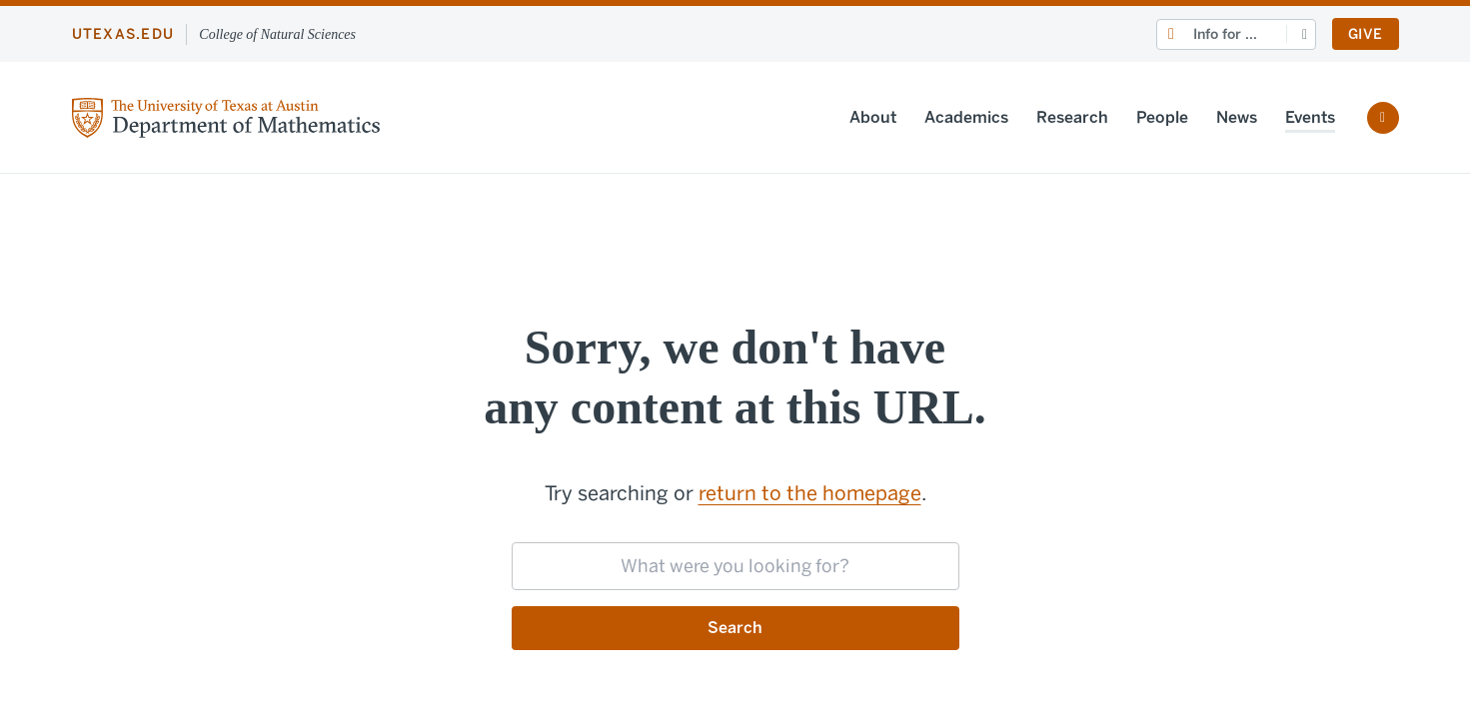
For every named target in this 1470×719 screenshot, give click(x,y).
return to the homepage (810, 493)
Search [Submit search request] (735, 627)
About (872, 117)
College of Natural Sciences (277, 34)
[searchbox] (735, 566)
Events (1310, 117)
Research (1072, 117)
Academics (966, 117)
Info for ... (1225, 34)
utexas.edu (123, 34)
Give (1365, 34)
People (1162, 117)
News (1236, 117)
